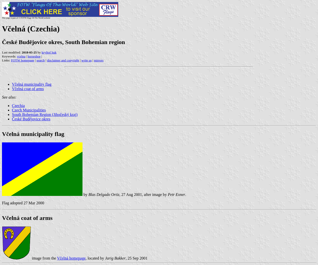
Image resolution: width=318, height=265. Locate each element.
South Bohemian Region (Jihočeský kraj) (45, 114)
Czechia (18, 106)
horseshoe (34, 56)
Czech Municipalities (29, 110)
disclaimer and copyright (63, 60)
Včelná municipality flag (31, 84)
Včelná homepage (71, 258)
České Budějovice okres (31, 119)
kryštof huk (49, 52)
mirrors (98, 60)
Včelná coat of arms (28, 89)
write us (86, 60)
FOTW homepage (22, 60)
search (41, 60)
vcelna (21, 56)
